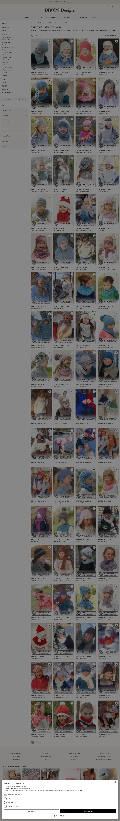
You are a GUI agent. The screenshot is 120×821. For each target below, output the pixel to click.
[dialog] (103, 795)
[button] (103, 816)
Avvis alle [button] (96, 811)
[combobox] (115, 774)
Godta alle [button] (109, 811)
